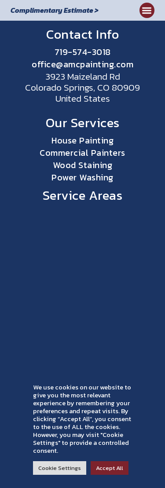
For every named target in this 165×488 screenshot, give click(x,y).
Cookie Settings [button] (59, 468)
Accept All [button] (109, 468)
